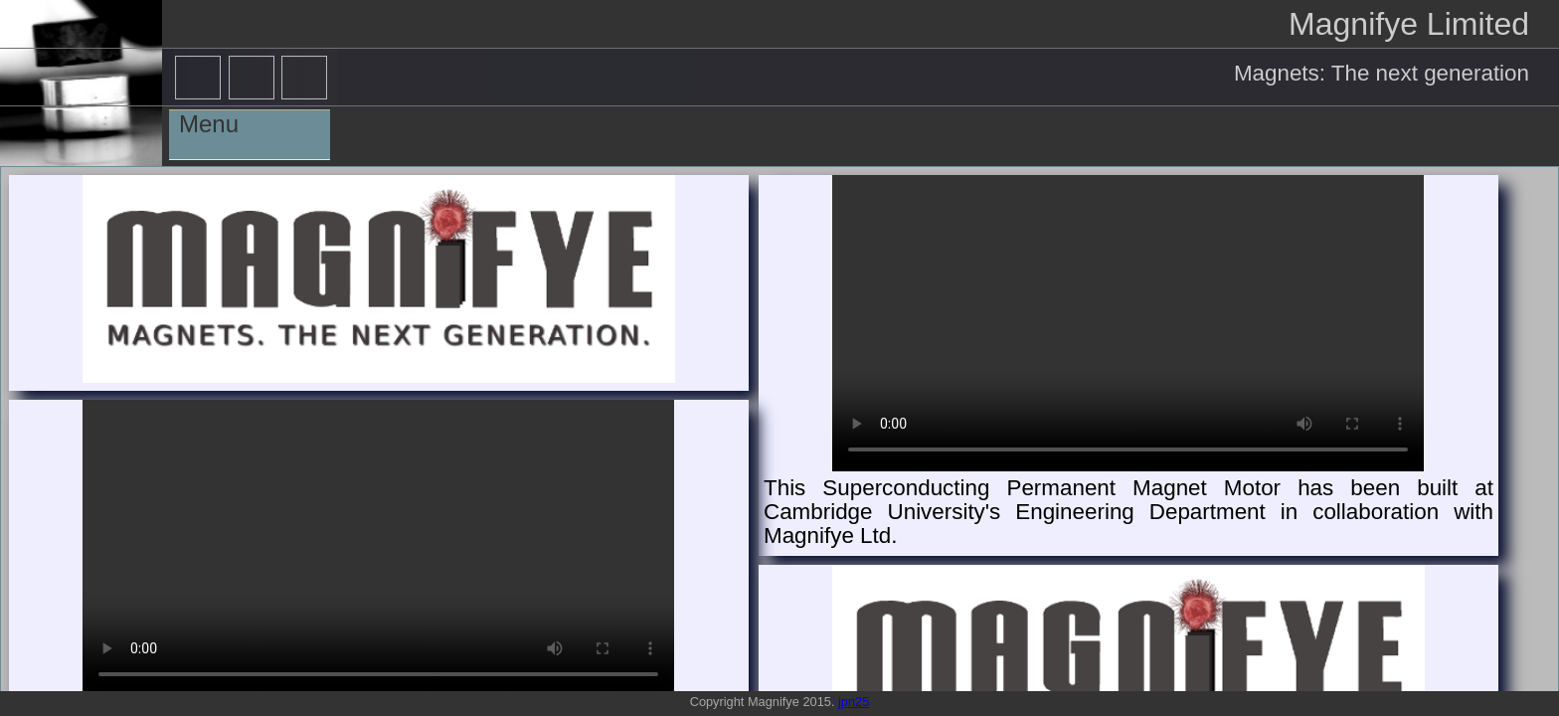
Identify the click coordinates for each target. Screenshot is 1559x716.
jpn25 (853, 701)
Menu (209, 123)
